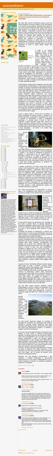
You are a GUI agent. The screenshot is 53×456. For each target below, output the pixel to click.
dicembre (5, 161)
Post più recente (21, 450)
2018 (3, 157)
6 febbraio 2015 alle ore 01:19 (27, 427)
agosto (4, 166)
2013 (3, 180)
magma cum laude (4, 137)
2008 (3, 186)
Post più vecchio (48, 450)
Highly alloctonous (4, 136)
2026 (3, 147)
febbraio (4, 171)
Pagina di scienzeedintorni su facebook (8, 140)
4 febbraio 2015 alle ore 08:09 (27, 389)
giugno (4, 168)
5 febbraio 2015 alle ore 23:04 (27, 413)
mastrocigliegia (25, 403)
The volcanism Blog (5, 142)
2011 (3, 183)
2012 (3, 182)
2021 (3, 153)
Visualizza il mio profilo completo (7, 234)
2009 (3, 185)
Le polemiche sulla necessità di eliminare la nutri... (8, 173)
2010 (3, 184)
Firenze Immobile (4, 135)
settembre (5, 165)
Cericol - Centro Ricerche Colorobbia (8, 132)
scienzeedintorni (13, 5)
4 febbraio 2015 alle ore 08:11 (27, 401)
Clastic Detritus (4, 133)
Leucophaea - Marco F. (5, 128)
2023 (3, 151)
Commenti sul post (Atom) (28, 452)
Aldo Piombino (25, 384)
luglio (4, 167)
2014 (3, 179)
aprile (4, 169)
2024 (3, 150)
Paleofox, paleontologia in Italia (7, 141)
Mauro (23, 371)
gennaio (4, 178)
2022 (3, 152)
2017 (3, 158)
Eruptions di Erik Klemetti (6, 134)
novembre (5, 162)
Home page (35, 450)
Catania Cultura (4, 131)
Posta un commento (22, 429)
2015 (3, 160)
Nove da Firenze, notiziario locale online (8, 138)
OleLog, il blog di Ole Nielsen (6, 139)
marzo (4, 170)
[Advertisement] (29, 439)
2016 (3, 159)
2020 (3, 154)
